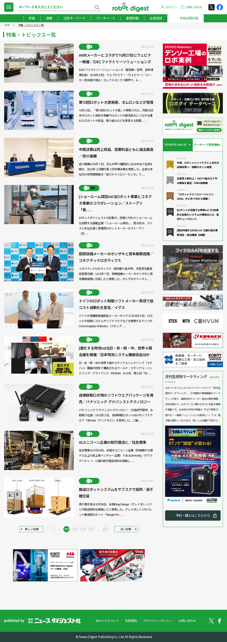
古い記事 (126, 529)
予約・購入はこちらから (193, 515)
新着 (31, 18)
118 (74, 529)
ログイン (171, 7)
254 (105, 529)
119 (83, 529)
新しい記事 (31, 529)
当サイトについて (107, 621)
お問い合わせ (194, 7)
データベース (105, 18)
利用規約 (131, 621)
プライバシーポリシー (157, 621)
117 (66, 529)
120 (91, 529)
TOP (7, 25)
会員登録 (156, 18)
